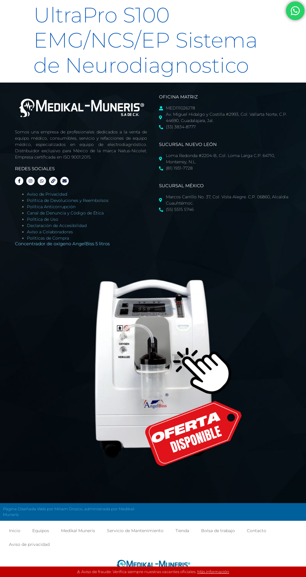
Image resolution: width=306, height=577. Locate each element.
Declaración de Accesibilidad (57, 225)
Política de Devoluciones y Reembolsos (67, 200)
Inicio (14, 530)
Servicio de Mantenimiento (135, 530)
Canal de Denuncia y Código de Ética (65, 213)
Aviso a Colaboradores (50, 232)
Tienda (182, 530)
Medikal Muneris (78, 530)
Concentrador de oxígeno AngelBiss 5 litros (62, 243)
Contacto (256, 530)
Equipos (40, 530)
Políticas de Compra (48, 238)
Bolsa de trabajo (218, 530)
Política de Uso (42, 219)
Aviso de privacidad (29, 544)
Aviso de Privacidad (47, 194)
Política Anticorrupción (51, 206)
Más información (213, 571)
